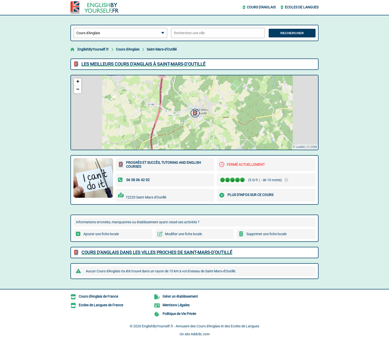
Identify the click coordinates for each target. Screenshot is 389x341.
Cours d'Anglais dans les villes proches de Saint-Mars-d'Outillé (156, 252)
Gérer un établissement (180, 296)
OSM (313, 147)
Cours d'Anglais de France (98, 296)
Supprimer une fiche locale (266, 234)
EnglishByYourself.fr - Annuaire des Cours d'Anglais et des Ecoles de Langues (200, 326)
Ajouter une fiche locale (101, 234)
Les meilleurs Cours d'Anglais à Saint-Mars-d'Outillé (143, 64)
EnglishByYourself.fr (93, 49)
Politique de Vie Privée (179, 314)
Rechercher (292, 33)
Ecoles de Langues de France (101, 305)
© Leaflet (299, 147)
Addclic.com (200, 334)
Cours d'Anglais (261, 7)
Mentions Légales (176, 305)
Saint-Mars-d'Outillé (162, 49)
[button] (194, 112)
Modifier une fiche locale (183, 234)
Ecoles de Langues (302, 7)
